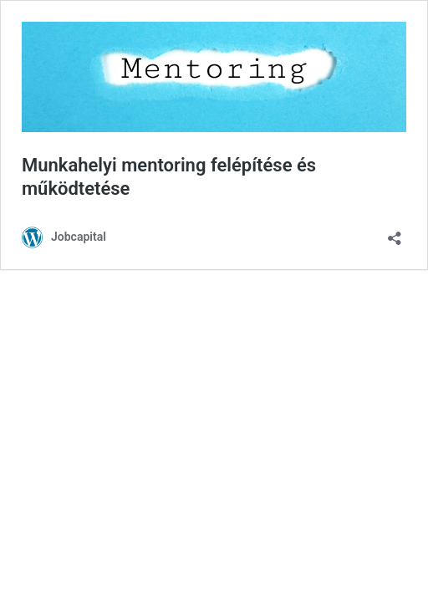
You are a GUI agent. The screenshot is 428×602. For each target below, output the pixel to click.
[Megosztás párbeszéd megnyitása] (394, 233)
